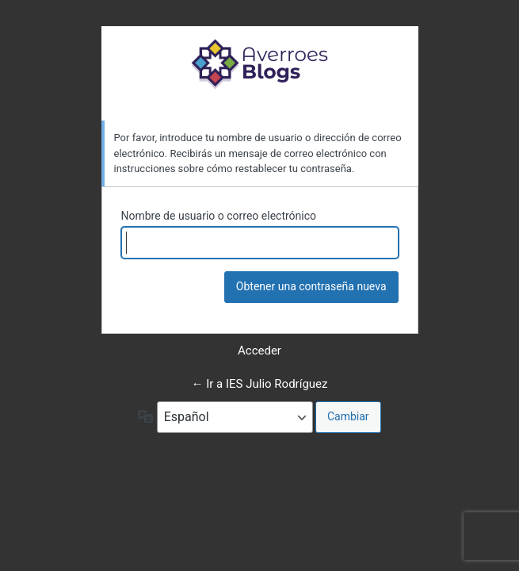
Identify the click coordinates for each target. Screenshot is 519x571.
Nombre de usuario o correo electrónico (219, 215)
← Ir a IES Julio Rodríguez (260, 384)
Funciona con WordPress (259, 63)
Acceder (259, 350)
